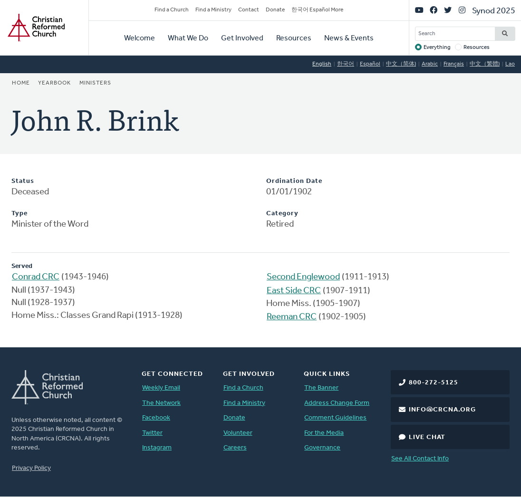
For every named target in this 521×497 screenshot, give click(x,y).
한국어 (345, 64)
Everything (437, 47)
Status (22, 181)
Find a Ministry (213, 10)
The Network (161, 403)
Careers (235, 447)
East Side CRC (294, 291)
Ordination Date (294, 181)
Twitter (152, 433)
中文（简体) (401, 64)
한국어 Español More (317, 10)
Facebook (156, 417)
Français (454, 64)
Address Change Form (336, 403)
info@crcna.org (442, 409)
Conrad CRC (35, 277)
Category (282, 213)
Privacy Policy (31, 468)
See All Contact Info (420, 458)
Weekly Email (161, 388)
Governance (322, 447)
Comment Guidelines (335, 417)
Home (21, 83)
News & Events (349, 38)
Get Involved (242, 38)
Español (370, 64)
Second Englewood (303, 277)
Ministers (95, 83)
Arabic (430, 64)
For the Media (324, 433)
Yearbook (54, 83)
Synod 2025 (493, 11)
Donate (275, 10)
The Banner (321, 388)
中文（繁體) (485, 64)
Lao (510, 64)
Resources (293, 38)
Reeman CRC (292, 317)
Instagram (157, 447)
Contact (248, 10)
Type (19, 213)
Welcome (139, 38)
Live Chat (427, 437)
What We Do (188, 38)
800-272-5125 (433, 382)
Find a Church (171, 10)
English (321, 64)
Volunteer (237, 433)
